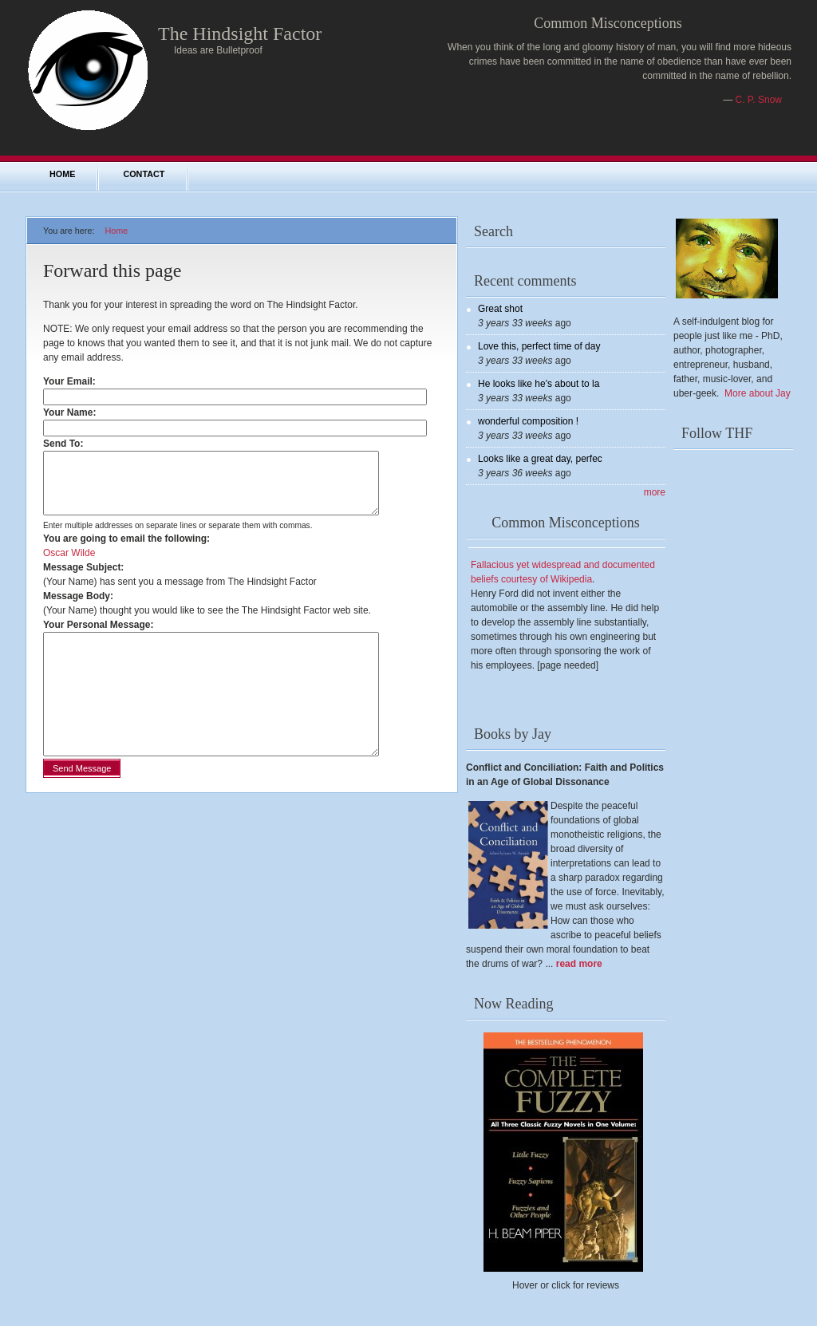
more (654, 492)
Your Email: (72, 381)
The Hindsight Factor (240, 33)
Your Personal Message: (98, 636)
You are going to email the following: (126, 550)
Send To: (66, 443)
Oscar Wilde (69, 564)
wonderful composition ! (528, 421)
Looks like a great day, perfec (540, 458)
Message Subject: (83, 579)
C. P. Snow (759, 99)
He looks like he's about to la (538, 383)
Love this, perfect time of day (539, 346)
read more (579, 963)
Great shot (500, 308)
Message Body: (78, 608)
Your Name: (72, 412)
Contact (143, 174)
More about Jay (757, 393)
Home (62, 174)
